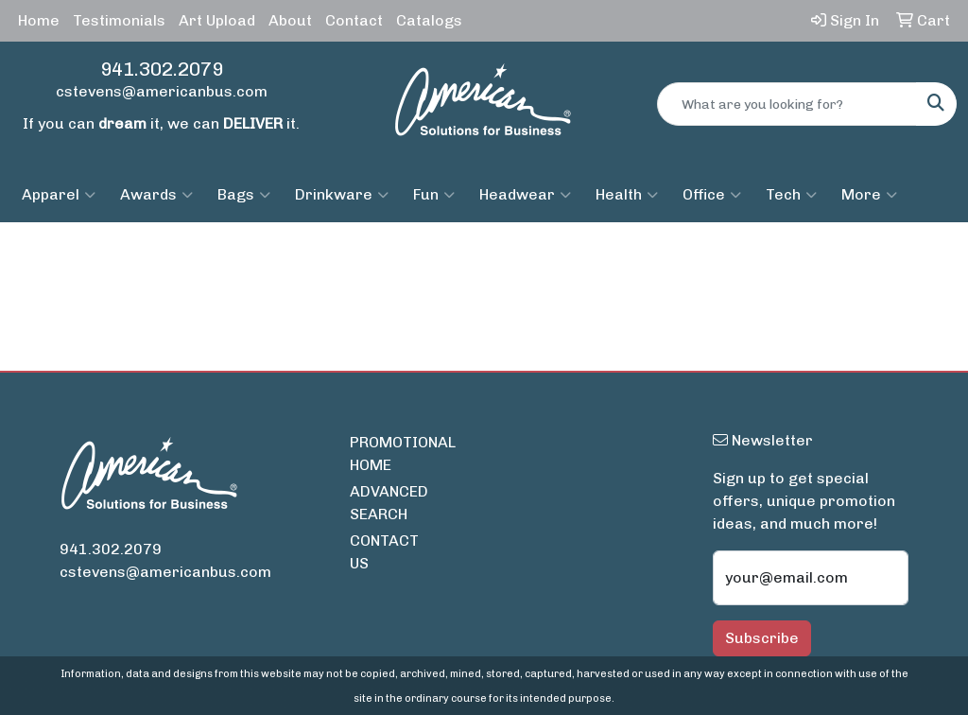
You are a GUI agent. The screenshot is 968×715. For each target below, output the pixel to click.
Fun (434, 194)
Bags (243, 194)
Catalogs (429, 20)
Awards (156, 194)
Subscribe (762, 638)
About (290, 20)
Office (712, 194)
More (869, 194)
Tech (791, 194)
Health (627, 194)
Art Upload (217, 20)
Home (39, 20)
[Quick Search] (787, 104)
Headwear (525, 194)
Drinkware (342, 194)
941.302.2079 (161, 69)
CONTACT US (384, 552)
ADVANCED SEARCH (384, 502)
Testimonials (119, 20)
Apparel (58, 194)
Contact (354, 20)
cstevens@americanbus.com (162, 91)
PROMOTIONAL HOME (384, 453)
